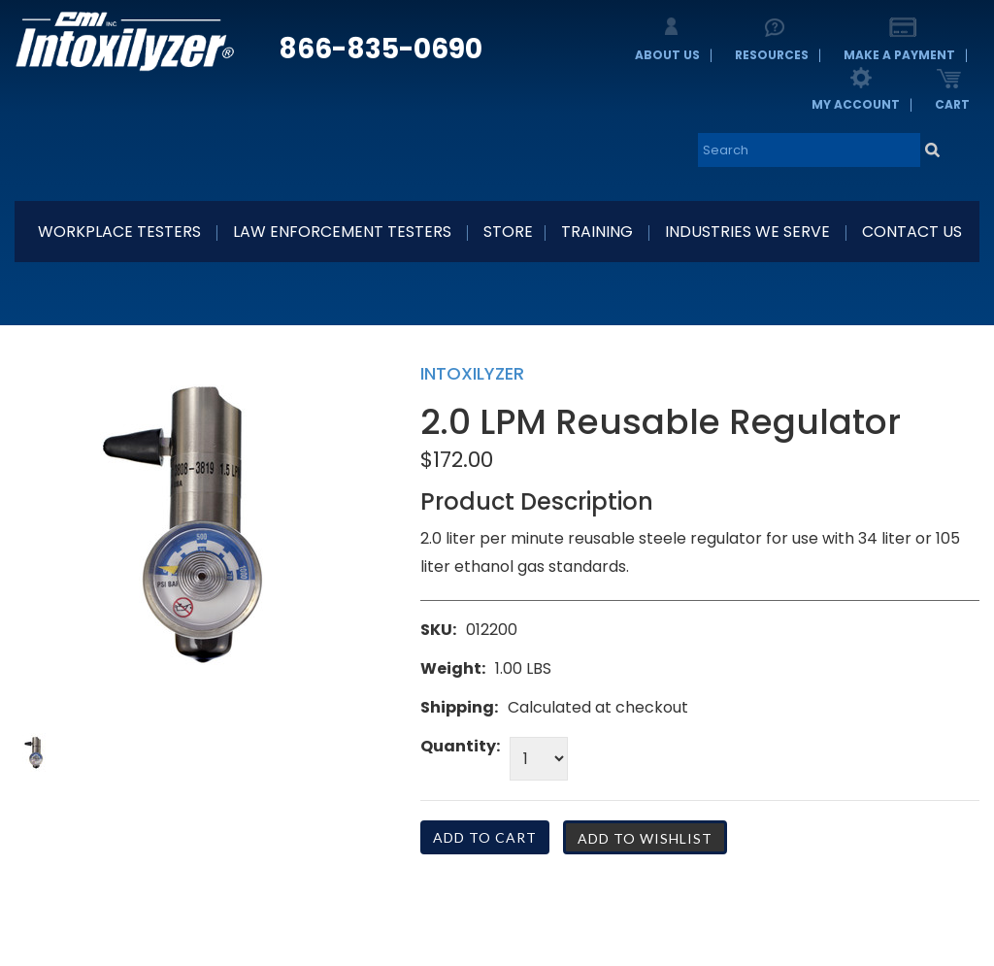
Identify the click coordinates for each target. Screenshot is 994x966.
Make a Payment (899, 55)
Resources (772, 55)
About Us (667, 55)
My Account (856, 104)
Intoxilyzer (472, 373)
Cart (952, 104)
